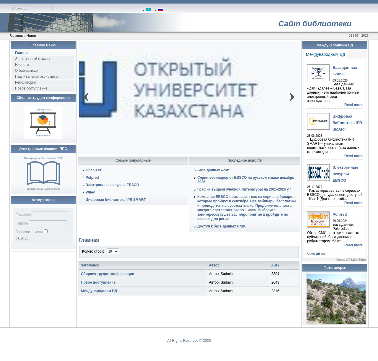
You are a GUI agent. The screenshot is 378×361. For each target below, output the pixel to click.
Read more (353, 105)
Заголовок (90, 265)
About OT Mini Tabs (350, 259)
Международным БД (99, 291)
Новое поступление (31, 88)
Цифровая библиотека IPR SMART (116, 200)
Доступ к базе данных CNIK (221, 226)
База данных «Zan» (214, 170)
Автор (214, 265)
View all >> (316, 254)
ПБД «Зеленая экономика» (37, 76)
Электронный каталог (32, 59)
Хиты (276, 265)
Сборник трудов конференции (107, 274)
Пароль (22, 223)
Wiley (90, 192)
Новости (22, 65)
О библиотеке (26, 71)
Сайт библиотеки (314, 23)
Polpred (92, 177)
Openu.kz (94, 170)
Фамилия (23, 214)
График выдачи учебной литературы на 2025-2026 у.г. (244, 189)
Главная (22, 53)
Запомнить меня (29, 232)
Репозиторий (25, 82)
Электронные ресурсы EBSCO (112, 185)
